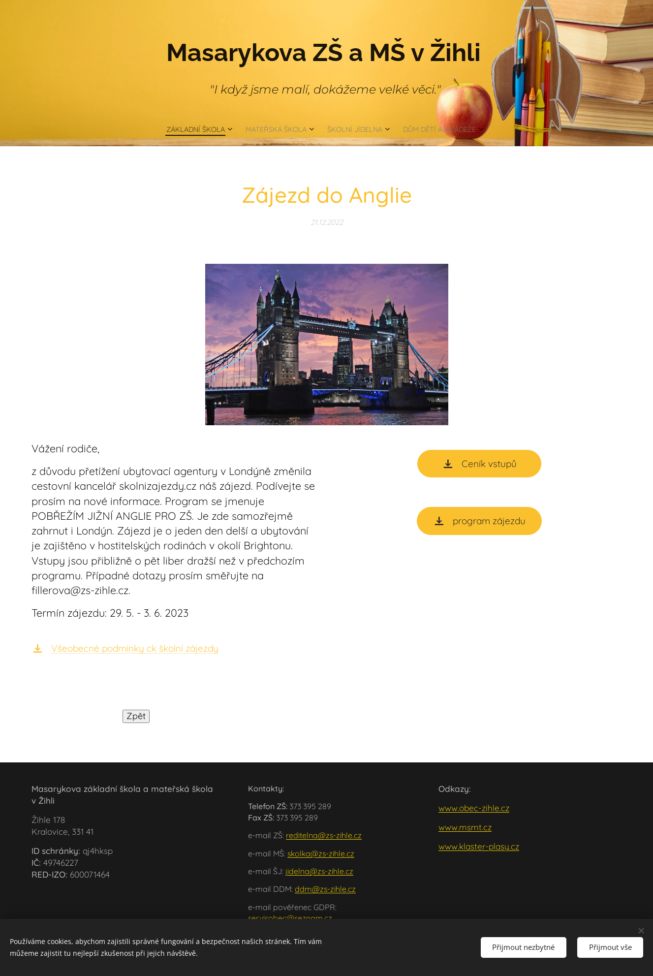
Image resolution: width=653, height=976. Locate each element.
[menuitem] (184, 129)
